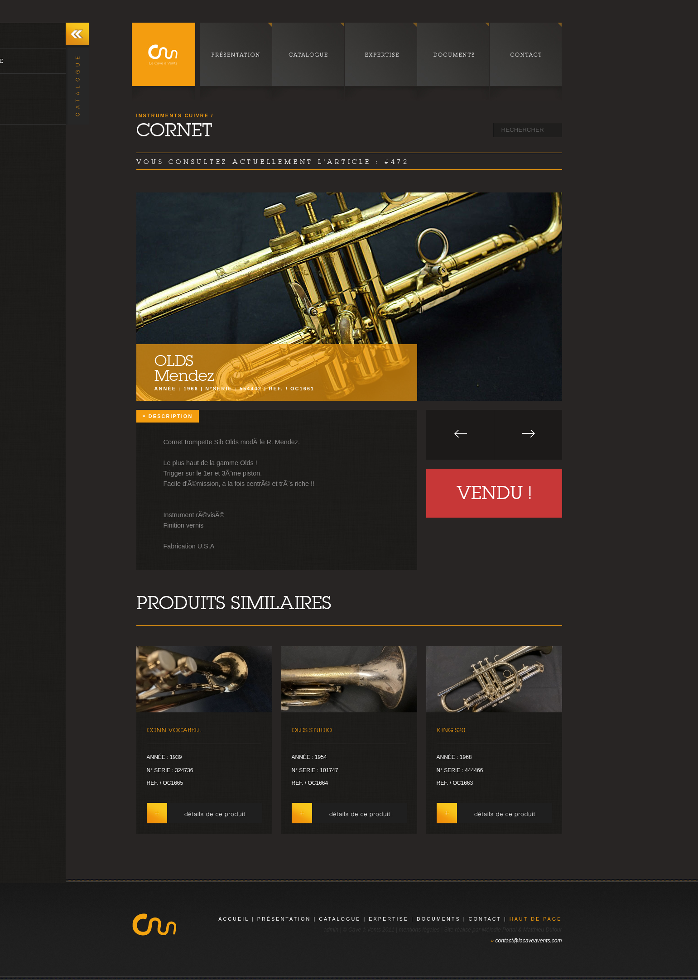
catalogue (340, 919)
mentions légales (419, 930)
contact (485, 919)
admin (330, 930)
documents (439, 919)
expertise (389, 919)
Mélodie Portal (499, 930)
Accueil (233, 919)
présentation (284, 919)
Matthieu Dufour (542, 930)
